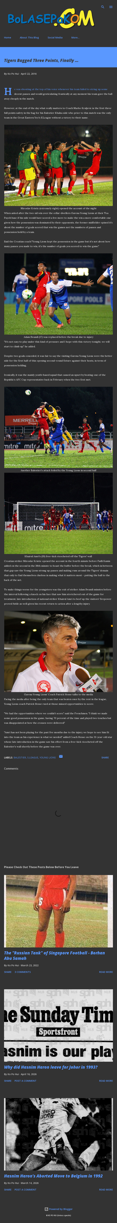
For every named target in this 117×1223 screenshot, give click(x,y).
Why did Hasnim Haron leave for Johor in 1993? (51, 1067)
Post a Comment (25, 1080)
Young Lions (48, 757)
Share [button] (105, 757)
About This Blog (29, 37)
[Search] (103, 6)
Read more (106, 972)
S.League (32, 757)
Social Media (55, 37)
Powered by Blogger (58, 1209)
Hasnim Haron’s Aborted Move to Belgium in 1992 (53, 1176)
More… (75, 37)
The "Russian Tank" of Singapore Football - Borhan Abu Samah (54, 955)
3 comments (23, 972)
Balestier (20, 757)
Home (7, 37)
